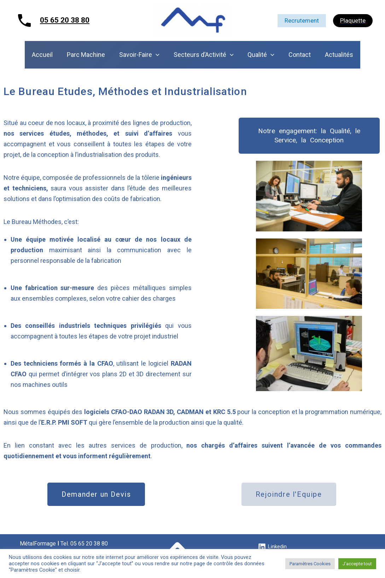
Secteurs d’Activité (204, 55)
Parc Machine (89, 54)
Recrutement (302, 20)
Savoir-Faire (141, 55)
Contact (297, 54)
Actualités (335, 54)
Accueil (46, 54)
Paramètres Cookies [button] (310, 563)
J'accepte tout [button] (357, 563)
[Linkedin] (272, 547)
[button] (309, 136)
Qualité (259, 55)
